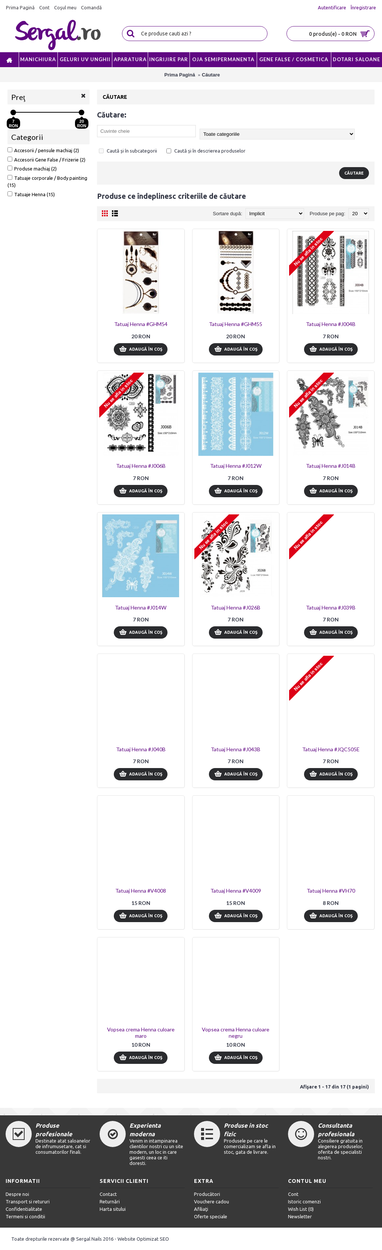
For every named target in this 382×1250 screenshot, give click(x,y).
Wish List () (301, 1209)
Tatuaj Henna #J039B (331, 607)
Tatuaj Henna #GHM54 (140, 324)
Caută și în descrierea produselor (205, 150)
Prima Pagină (180, 75)
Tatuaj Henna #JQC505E (331, 749)
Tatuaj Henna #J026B (235, 607)
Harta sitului (113, 1209)
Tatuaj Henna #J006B (141, 466)
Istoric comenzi (304, 1201)
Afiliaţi (201, 1209)
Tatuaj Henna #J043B (235, 749)
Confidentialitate (24, 1209)
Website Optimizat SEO (143, 1238)
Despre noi (17, 1194)
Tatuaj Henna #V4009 (235, 890)
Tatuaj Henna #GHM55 (235, 324)
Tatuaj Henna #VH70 (331, 890)
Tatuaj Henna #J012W (236, 466)
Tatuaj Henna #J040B (141, 749)
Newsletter (300, 1216)
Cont (293, 1194)
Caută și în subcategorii (128, 150)
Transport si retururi (28, 1201)
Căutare (211, 75)
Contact (108, 1194)
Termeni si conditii (25, 1216)
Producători (207, 1194)
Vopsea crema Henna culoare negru (235, 1032)
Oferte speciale (210, 1216)
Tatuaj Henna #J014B (331, 466)
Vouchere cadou (211, 1201)
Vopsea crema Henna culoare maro (141, 1032)
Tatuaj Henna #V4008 (140, 890)
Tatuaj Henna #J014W (140, 607)
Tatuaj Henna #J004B (331, 324)
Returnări (110, 1201)
